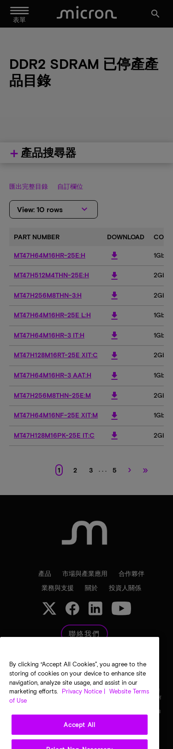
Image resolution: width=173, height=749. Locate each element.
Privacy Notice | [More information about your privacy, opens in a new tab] (83, 706)
